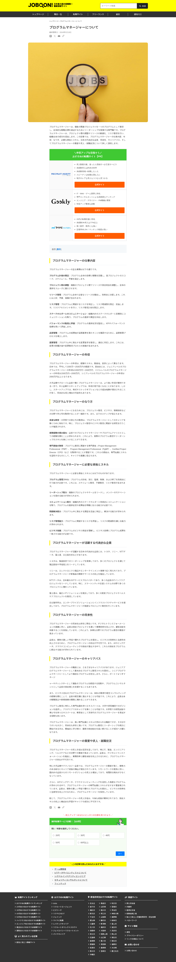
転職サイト (78, 14)
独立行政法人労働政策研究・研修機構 (141, 917)
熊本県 (92, 951)
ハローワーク (131, 920)
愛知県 (92, 920)
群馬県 (92, 914)
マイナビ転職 (58, 920)
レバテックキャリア (61, 924)
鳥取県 (114, 937)
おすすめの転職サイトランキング (29, 903)
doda (55, 903)
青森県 (103, 903)
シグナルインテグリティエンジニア (70, 876)
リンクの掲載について (135, 939)
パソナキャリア (59, 934)
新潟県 (103, 924)
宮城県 (114, 907)
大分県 (114, 948)
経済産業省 (130, 910)
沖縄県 (92, 955)
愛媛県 (92, 944)
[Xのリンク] (55, 807)
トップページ (38, 14)
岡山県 (114, 934)
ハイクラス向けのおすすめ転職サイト (31, 920)
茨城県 (114, 910)
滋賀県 (114, 927)
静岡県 (103, 920)
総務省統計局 (131, 914)
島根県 (92, 941)
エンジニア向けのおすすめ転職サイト (31, 924)
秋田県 (114, 903)
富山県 (114, 924)
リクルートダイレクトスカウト (65, 927)
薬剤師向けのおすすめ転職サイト (29, 931)
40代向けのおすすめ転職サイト (28, 914)
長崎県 (103, 948)
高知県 (103, 944)
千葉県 (92, 917)
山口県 (103, 937)
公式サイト (99, 185)
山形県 (103, 907)
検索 (142, 7)
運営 (128, 932)
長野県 (114, 917)
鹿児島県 (115, 951)
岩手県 (92, 907)
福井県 (103, 927)
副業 (118, 14)
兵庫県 (114, 931)
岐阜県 (114, 920)
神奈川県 (115, 914)
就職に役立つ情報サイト (25, 942)
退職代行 (138, 14)
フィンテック (60, 884)
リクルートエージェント (62, 907)
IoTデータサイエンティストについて (70, 873)
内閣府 (129, 907)
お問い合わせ (131, 951)
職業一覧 (58, 14)
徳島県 (114, 941)
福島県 (92, 910)
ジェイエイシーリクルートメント (66, 931)
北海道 (92, 903)
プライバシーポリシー (135, 936)
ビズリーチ (57, 910)
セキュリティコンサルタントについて (71, 880)
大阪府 (103, 931)
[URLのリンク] (63, 807)
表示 (59, 249)
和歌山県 (104, 934)
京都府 (92, 931)
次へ (120, 853)
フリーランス (98, 14)
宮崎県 (103, 951)
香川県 (103, 941)
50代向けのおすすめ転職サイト (28, 917)
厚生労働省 (130, 903)
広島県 (92, 937)
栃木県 (103, 910)
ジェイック (57, 917)
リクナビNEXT (59, 914)
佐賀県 (92, 948)
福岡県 (114, 944)
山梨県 (103, 917)
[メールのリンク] (59, 807)
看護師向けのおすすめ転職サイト (29, 927)
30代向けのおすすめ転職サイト (28, 910)
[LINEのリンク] (50, 807)
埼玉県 (103, 914)
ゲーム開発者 (60, 869)
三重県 (92, 924)
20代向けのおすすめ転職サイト (28, 907)
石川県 (92, 927)
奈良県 (92, 934)
